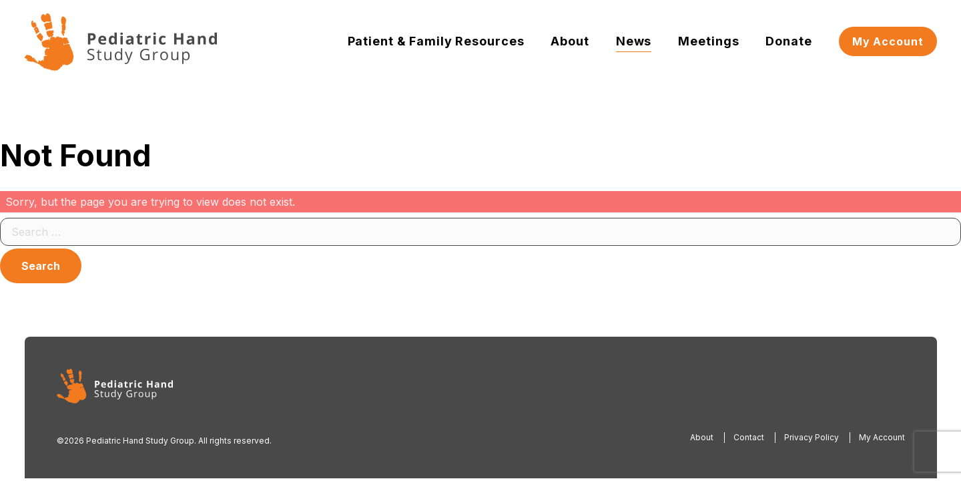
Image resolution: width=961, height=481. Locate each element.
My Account (888, 41)
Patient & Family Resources (436, 41)
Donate (788, 41)
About (570, 41)
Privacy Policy (811, 437)
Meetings (708, 41)
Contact (748, 437)
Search (40, 266)
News (634, 41)
